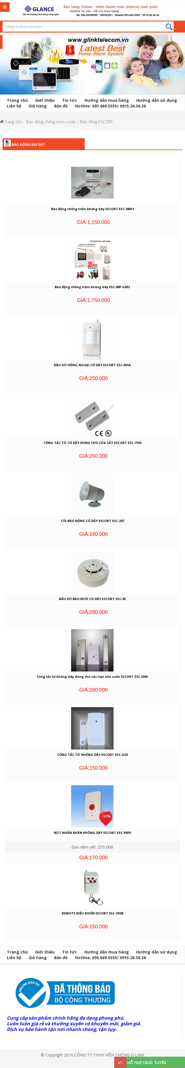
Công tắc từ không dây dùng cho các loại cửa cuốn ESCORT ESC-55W (92, 676)
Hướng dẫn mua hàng (106, 100)
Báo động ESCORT (96, 121)
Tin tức (69, 100)
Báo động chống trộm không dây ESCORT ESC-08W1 (92, 209)
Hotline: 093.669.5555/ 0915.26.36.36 (110, 106)
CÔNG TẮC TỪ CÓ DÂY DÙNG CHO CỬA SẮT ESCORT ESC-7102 (92, 443)
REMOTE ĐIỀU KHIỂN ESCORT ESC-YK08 (92, 913)
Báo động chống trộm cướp (51, 121)
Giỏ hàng (38, 106)
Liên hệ (14, 106)
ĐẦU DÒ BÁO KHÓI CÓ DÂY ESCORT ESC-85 (92, 599)
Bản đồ (61, 106)
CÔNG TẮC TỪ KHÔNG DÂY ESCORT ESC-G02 (92, 754)
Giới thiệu (45, 100)
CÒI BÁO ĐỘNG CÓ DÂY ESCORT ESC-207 (92, 521)
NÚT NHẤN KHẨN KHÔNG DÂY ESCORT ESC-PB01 (92, 832)
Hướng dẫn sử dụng (156, 100)
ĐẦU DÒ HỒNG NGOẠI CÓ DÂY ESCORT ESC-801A (92, 365)
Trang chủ (17, 100)
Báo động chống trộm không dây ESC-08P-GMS (92, 287)
